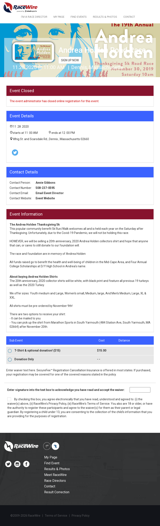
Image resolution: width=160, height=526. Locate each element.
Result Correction (56, 492)
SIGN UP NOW (70, 60)
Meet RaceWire (55, 475)
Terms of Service (98, 403)
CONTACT (129, 16)
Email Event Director (50, 193)
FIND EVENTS (79, 16)
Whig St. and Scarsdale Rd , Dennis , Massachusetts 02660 (51, 139)
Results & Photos (57, 469)
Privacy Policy (57, 403)
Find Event (51, 463)
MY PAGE (59, 16)
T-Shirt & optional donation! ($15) (37, 350)
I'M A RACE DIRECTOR (34, 16)
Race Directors (55, 481)
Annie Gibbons (45, 182)
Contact (49, 486)
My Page (50, 457)
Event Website (45, 198)
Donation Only (24, 359)
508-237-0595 (45, 188)
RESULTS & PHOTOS (105, 16)
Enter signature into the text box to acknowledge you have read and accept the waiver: (66, 390)
